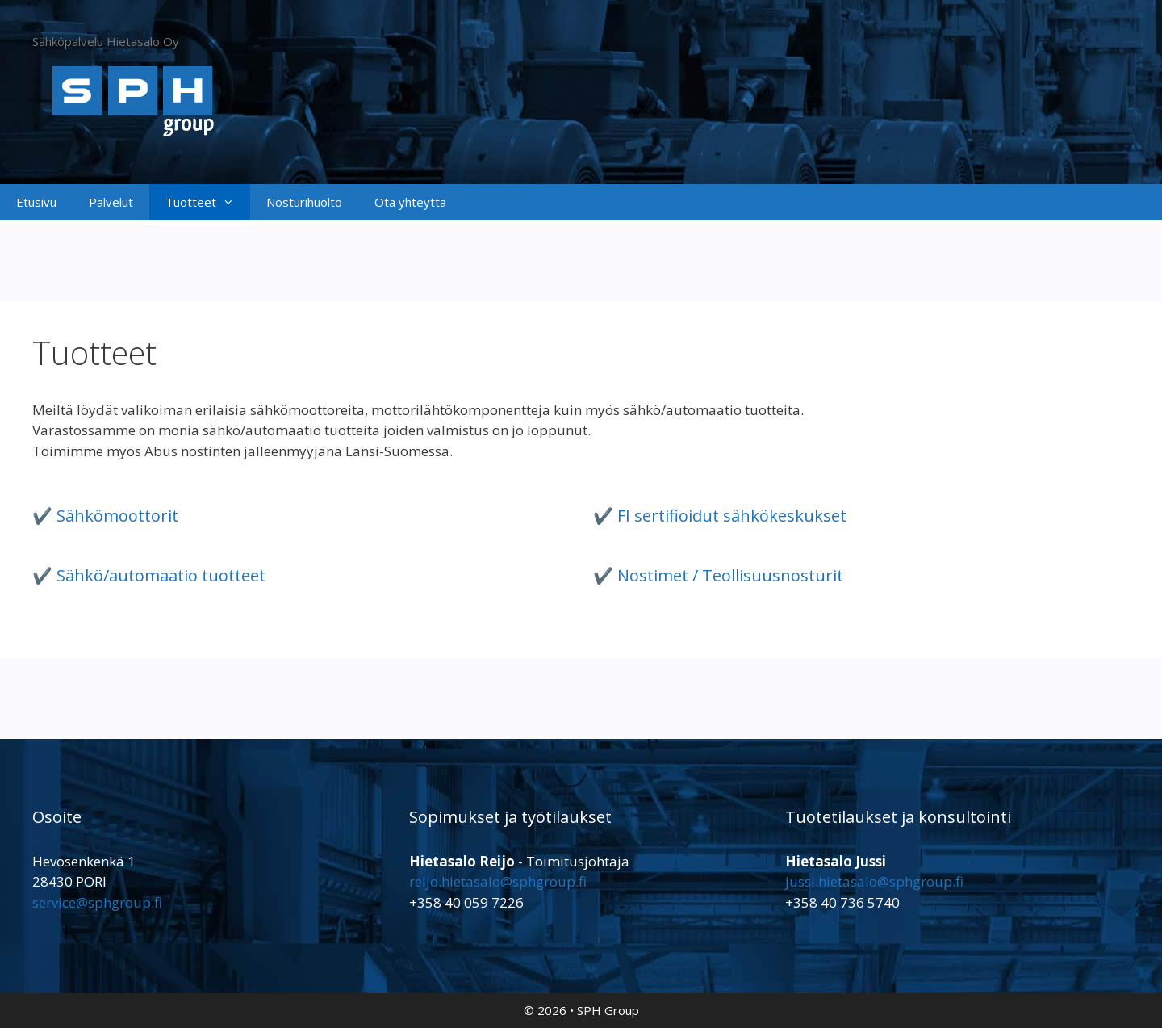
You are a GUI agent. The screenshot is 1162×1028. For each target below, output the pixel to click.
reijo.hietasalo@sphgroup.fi (498, 881)
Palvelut (111, 202)
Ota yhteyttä (410, 202)
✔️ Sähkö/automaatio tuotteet (148, 575)
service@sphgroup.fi (97, 902)
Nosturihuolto (304, 202)
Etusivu (36, 202)
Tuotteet (207, 202)
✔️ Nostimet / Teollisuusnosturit (718, 575)
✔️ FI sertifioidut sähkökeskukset (719, 516)
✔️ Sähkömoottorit (105, 516)
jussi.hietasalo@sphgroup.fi (874, 881)
